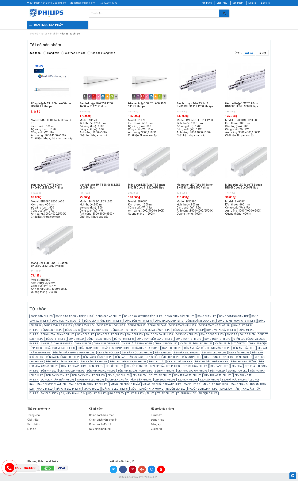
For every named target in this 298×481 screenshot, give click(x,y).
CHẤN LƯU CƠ (83, 343)
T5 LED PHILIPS (135, 393)
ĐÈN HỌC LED (244, 357)
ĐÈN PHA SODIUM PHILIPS (193, 370)
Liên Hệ (252, 3)
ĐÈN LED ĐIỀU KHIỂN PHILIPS (211, 361)
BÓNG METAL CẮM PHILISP (188, 329)
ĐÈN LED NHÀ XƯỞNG (243, 361)
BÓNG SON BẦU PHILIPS (159, 334)
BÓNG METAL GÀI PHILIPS (221, 329)
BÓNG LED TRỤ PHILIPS (124, 329)
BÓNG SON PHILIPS (187, 334)
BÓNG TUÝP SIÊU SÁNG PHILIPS (155, 338)
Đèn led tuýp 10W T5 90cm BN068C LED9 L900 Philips (241, 105)
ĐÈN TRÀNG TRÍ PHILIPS (217, 375)
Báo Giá (265, 3)
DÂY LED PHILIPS (171, 348)
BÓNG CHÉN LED (206, 316)
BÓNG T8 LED (76, 338)
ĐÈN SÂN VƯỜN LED (57, 375)
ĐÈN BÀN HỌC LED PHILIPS (137, 352)
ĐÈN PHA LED (49, 370)
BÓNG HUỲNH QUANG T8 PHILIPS (237, 320)
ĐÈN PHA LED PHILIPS (71, 370)
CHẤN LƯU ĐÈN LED (166, 343)
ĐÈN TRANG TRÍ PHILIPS (187, 375)
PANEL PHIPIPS (49, 393)
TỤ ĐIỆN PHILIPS (208, 393)
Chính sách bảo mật (101, 415)
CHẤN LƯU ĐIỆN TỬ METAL (230, 343)
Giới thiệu (33, 419)
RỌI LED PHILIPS (97, 393)
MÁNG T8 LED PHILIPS (115, 388)
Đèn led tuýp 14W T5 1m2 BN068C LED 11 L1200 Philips (195, 105)
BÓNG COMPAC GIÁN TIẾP (234, 316)
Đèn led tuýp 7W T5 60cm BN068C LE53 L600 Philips (47, 186)
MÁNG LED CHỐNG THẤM (125, 384)
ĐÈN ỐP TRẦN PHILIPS (195, 366)
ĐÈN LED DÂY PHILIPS (179, 361)
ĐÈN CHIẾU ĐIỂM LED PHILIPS (162, 357)
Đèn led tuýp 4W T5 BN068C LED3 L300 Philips (100, 186)
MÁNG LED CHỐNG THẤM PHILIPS (162, 384)
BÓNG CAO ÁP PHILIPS (108, 316)
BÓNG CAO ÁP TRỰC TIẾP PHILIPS (143, 316)
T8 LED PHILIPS (166, 393)
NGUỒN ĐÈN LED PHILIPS (203, 388)
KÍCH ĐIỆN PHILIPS (141, 379)
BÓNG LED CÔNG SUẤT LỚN (215, 325)
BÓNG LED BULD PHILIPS (111, 325)
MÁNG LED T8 (192, 384)
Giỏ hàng (156, 428)
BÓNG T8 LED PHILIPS (99, 338)
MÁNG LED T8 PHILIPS (215, 384)
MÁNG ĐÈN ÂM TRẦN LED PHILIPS (88, 384)
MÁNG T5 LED (45, 388)
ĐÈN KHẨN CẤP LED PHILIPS (62, 361)
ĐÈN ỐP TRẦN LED (136, 366)
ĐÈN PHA (236, 366)
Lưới (249, 52)
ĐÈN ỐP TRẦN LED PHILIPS (165, 366)
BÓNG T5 (232, 334)
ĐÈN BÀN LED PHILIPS (186, 352)
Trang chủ (33, 415)
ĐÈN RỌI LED (217, 370)
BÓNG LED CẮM (157, 325)
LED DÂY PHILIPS (210, 379)
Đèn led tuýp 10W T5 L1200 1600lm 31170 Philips (96, 105)
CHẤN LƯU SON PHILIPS (115, 348)
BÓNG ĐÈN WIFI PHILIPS (138, 320)
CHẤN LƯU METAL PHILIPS (60, 348)
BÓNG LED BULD (84, 325)
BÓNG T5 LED (247, 334)
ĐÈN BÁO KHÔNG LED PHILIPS (63, 357)
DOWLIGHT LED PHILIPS (91, 379)
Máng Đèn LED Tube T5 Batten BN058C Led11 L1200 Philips (146, 186)
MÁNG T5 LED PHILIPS (68, 388)
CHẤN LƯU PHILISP (88, 348)
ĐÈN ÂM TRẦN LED (244, 348)
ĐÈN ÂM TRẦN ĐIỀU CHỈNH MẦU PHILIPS (207, 348)
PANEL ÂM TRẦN (229, 388)
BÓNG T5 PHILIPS (56, 338)
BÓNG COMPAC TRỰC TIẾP (66, 320)
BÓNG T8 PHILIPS (124, 338)
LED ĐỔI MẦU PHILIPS (234, 379)
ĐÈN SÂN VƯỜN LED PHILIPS (88, 375)
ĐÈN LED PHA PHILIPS (73, 366)
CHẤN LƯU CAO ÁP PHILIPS (56, 343)
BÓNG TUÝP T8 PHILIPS (217, 338)
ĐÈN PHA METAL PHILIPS (101, 370)
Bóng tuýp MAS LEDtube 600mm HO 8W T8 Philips (51, 105)
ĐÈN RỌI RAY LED (237, 370)
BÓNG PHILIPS (135, 334)
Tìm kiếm (156, 415)
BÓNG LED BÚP (136, 325)
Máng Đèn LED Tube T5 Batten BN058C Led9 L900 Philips (195, 186)
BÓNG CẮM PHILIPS (42, 316)
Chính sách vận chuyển (103, 419)
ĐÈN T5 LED (139, 375)
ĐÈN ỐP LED (96, 366)
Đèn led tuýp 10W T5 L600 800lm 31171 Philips (148, 105)
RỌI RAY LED (116, 393)
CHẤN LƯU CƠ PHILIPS (106, 343)
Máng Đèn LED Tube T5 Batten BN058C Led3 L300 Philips (49, 264)
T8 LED (151, 393)
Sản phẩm (33, 424)
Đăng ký (156, 424)
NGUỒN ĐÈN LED (175, 388)
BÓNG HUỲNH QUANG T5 (200, 320)
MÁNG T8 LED (92, 388)
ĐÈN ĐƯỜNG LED (191, 357)
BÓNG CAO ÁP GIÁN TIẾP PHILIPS (74, 316)
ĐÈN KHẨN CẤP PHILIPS (94, 361)
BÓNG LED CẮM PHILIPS (182, 325)
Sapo (176, 477)
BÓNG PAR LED (85, 334)
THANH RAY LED (187, 393)
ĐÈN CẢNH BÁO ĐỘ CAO (129, 357)
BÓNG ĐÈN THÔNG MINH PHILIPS (103, 320)
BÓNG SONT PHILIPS (212, 334)
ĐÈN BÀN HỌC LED (108, 352)
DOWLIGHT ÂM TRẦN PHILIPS (57, 379)
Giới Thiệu (222, 3)
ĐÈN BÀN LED (163, 352)
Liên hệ (31, 428)
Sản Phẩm (237, 3)
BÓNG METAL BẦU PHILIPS (155, 329)
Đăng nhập (157, 419)
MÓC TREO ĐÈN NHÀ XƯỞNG (147, 388)
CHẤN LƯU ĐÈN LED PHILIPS (196, 343)
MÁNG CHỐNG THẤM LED (51, 384)
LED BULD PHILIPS (165, 379)
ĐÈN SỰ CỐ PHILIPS (119, 375)
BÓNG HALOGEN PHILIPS (169, 320)
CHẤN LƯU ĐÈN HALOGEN (137, 343)
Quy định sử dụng (100, 428)
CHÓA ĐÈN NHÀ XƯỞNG (145, 348)
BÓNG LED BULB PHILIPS (58, 325)
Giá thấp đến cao (73, 52)
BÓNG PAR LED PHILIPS (110, 334)
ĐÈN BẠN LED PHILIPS (214, 352)
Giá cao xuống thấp (101, 52)
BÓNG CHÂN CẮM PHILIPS (179, 316)
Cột (262, 52)
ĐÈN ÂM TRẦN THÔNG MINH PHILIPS (74, 352)
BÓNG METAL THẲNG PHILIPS (57, 334)
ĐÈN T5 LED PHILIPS (160, 375)
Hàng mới (51, 52)
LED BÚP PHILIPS (187, 379)
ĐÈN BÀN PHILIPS (239, 352)
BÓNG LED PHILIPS (51, 329)
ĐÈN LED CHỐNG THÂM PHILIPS (128, 361)
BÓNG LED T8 (73, 329)
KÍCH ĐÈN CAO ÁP (117, 379)
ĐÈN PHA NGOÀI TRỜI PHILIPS (135, 370)
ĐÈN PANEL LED (219, 366)
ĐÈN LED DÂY (157, 361)
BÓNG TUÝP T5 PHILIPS (189, 338)
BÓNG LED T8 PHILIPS (95, 329)
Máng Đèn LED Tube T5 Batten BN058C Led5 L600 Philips (243, 186)
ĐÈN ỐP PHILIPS (115, 366)
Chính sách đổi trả (100, 424)
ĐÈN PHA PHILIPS (165, 370)
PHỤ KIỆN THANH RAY (73, 393)
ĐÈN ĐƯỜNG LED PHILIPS (218, 357)
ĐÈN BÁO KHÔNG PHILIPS (97, 357)
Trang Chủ (206, 3)
